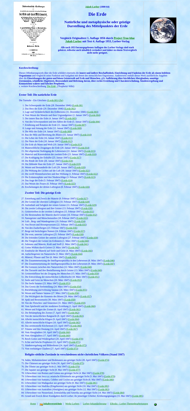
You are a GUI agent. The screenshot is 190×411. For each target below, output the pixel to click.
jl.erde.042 (73, 247)
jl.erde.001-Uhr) (55, 100)
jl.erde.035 (81, 224)
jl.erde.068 (64, 332)
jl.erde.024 (67, 180)
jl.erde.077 (74, 370)
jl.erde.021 (84, 170)
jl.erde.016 (91, 154)
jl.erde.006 (94, 121)
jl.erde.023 (90, 177)
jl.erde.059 (80, 303)
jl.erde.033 (82, 218)
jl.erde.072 (81, 345)
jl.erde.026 (84, 187)
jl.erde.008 (76, 128)
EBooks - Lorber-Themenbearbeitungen (129, 403)
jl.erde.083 (103, 389)
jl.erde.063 (78, 316)
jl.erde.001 (78, 105)
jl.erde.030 (87, 208)
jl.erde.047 (109, 264)
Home (33, 403)
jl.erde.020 (80, 167)
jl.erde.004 (95, 115)
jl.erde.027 (82, 198)
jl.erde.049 (96, 270)
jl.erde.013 (76, 144)
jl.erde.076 (74, 366)
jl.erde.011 (67, 138)
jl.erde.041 (83, 244)
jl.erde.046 (109, 260)
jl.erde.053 (64, 283)
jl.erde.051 (93, 277)
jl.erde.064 (73, 319)
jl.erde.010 (86, 134)
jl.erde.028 (84, 202)
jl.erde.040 (83, 241)
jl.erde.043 (87, 250)
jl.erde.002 (70, 108)
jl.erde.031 (88, 211)
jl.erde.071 (74, 342)
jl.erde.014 (83, 148)
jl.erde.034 (80, 221)
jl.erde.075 (78, 363)
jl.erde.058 (70, 299)
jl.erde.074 (103, 360)
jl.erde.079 (109, 376)
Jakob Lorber (92, 6)
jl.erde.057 (86, 296)
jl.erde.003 (92, 112)
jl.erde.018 (67, 161)
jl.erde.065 (74, 322)
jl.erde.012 (67, 141)
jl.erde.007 (80, 125)
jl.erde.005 (71, 118)
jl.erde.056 (73, 293)
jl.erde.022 (92, 174)
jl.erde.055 (81, 290)
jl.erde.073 (72, 348)
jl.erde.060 (90, 306)
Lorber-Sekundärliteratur (95, 403)
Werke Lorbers (72, 403)
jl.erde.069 (64, 335)
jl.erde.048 (86, 267)
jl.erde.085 (137, 396)
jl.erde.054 (75, 286)
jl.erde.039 (92, 237)
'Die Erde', (52, 86)
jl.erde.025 (70, 183)
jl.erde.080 (108, 379)
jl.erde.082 (103, 386)
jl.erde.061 (75, 309)
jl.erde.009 (66, 131)
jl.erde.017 (75, 157)
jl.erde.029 (91, 205)
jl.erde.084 (118, 392)
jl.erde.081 (91, 383)
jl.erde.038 (78, 234)
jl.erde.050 (93, 273)
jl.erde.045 (71, 257)
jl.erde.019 (75, 164)
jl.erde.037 (79, 231)
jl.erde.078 (98, 373)
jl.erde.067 (72, 329)
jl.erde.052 (76, 280)
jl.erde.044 (77, 254)
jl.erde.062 (73, 312)
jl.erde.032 (91, 215)
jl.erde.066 (76, 326)
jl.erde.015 (89, 151)
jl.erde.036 (71, 228)
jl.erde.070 (77, 339)
